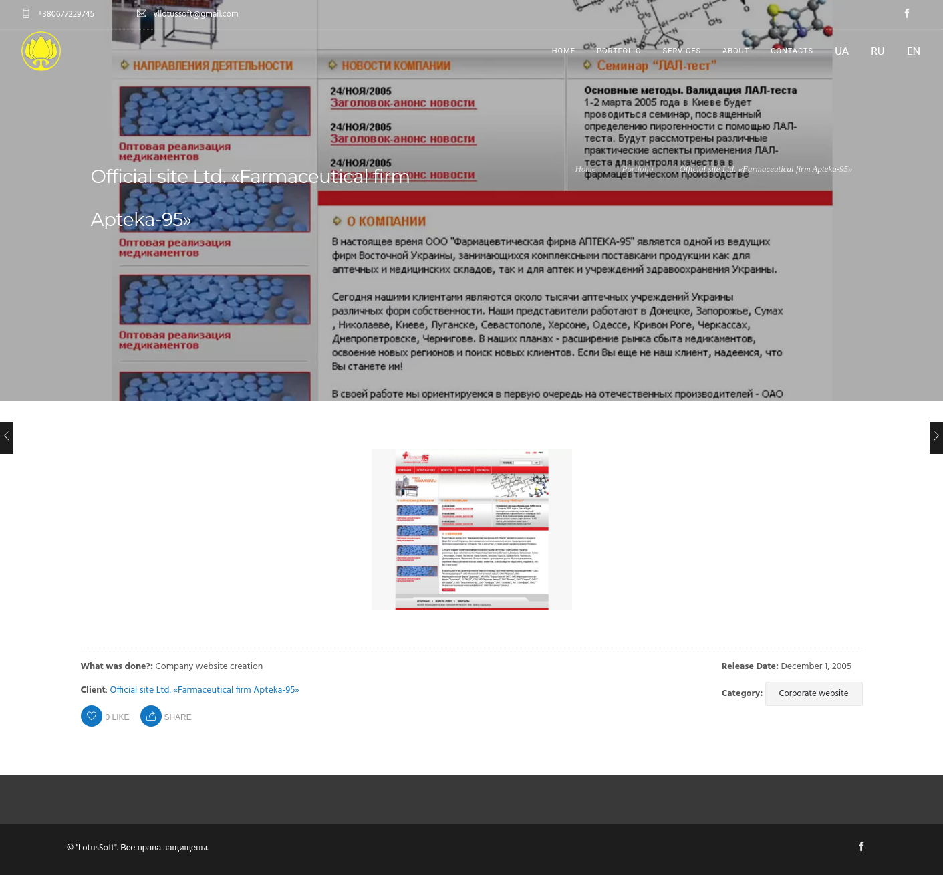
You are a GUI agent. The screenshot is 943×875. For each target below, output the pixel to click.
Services (682, 51)
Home (563, 51)
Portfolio (619, 51)
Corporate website (814, 693)
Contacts (792, 51)
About (735, 51)
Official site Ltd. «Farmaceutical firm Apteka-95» (205, 690)
